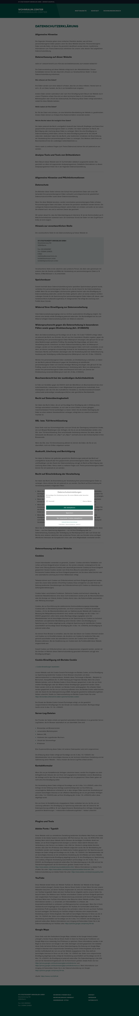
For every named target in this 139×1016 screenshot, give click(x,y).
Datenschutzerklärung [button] (70, 523)
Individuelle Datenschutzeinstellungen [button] (69, 521)
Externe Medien (86, 500)
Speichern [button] (69, 512)
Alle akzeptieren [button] (69, 506)
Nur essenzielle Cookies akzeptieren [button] (69, 517)
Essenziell (50, 500)
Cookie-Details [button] (62, 523)
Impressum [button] (78, 523)
